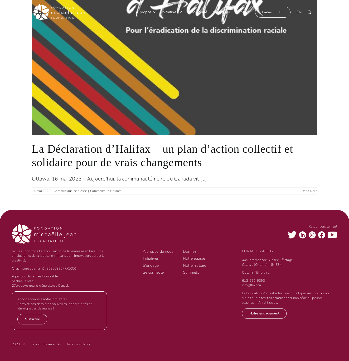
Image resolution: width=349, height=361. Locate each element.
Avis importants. (79, 344)
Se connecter (154, 272)
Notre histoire (194, 265)
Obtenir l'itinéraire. (256, 272)
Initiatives (151, 258)
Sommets (191, 272)
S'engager (151, 265)
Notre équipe (194, 258)
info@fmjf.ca (251, 285)
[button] (309, 12)
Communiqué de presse (70, 191)
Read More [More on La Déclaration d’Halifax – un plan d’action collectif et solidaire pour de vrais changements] (309, 191)
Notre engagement (264, 313)
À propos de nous (158, 251)
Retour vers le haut (323, 226)
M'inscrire (32, 319)
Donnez (189, 251)
